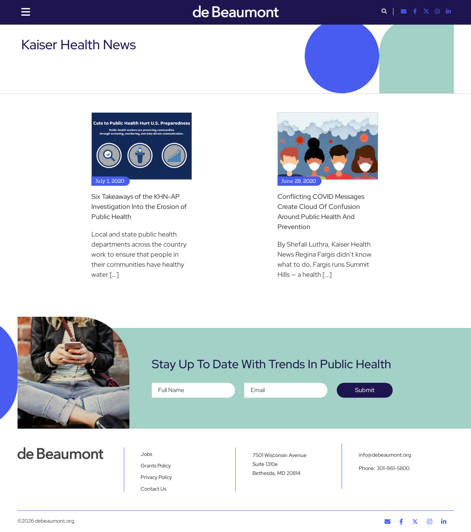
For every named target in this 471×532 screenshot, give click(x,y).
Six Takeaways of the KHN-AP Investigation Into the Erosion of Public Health (139, 206)
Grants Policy (156, 465)
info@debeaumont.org (385, 454)
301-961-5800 (393, 468)
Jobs (146, 454)
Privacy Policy (156, 477)
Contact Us (153, 488)
